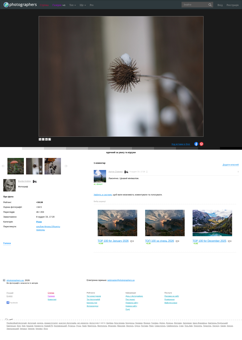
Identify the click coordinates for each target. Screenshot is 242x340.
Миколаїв (121, 326)
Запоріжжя (187, 323)
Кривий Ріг (48, 326)
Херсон (230, 326)
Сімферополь (172, 326)
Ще (83, 5)
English (10, 296)
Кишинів (29, 326)
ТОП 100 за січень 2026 (159, 240)
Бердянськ (130, 323)
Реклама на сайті (171, 296)
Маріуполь (92, 326)
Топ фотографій (93, 299)
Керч (19, 326)
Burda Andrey (24, 181)
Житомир (178, 323)
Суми (181, 326)
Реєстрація (233, 5)
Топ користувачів (94, 296)
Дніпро (162, 323)
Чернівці (39, 329)
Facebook (12, 303)
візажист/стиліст (51, 323)
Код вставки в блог (181, 144)
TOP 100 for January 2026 (113, 240)
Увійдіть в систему (103, 194)
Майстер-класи (170, 303)
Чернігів (31, 329)
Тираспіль (207, 326)
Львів (84, 326)
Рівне (151, 326)
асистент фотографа (67, 323)
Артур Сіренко (116, 171)
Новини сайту (131, 306)
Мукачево (112, 326)
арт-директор (82, 323)
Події (128, 309)
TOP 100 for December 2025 (209, 240)
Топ (72, 5)
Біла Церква (119, 323)
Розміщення (169, 299)
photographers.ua (15, 280)
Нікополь (129, 326)
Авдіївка (109, 323)
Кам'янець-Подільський (218, 323)
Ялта (45, 329)
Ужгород (215, 326)
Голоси (7, 243)
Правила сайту (132, 303)
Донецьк (169, 323)
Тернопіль (198, 326)
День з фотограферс (134, 296)
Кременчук (38, 326)
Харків (223, 326)
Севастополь (160, 326)
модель (40, 323)
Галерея (59, 5)
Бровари (139, 323)
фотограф (32, 323)
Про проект (130, 299)
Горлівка (154, 323)
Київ (23, 326)
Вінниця (147, 323)
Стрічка (44, 5)
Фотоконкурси (92, 306)
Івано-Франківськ (200, 323)
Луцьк (78, 326)
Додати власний (231, 164)
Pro (91, 5)
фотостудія (94, 323)
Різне (39, 222)
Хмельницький (13, 329)
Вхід (220, 5)
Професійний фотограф (17, 323)
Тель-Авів (189, 326)
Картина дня (92, 303)
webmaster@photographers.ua (121, 280)
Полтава (144, 326)
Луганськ (71, 326)
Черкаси (23, 329)
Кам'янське (11, 326)
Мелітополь (102, 326)
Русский (10, 293)
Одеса (137, 326)
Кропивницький (60, 326)
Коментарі (52, 299)
